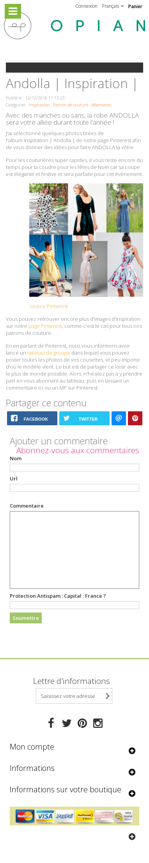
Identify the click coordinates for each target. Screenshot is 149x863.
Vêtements (101, 105)
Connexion (86, 6)
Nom (15, 458)
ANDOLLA (124, 115)
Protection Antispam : (58, 595)
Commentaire (27, 505)
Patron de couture (70, 105)
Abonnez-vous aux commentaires (77, 450)
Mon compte (32, 746)
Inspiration (39, 105)
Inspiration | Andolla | (49, 140)
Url (14, 478)
